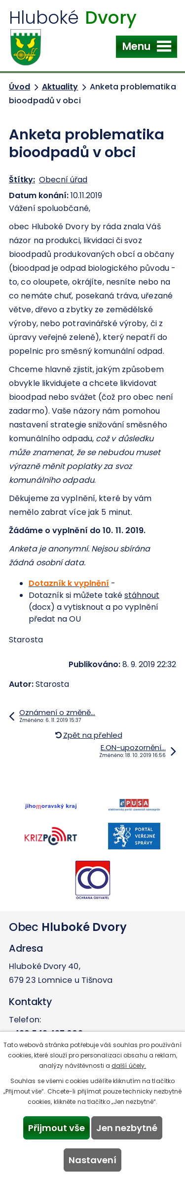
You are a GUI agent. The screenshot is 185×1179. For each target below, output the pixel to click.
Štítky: (22, 179)
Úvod (19, 86)
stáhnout (141, 595)
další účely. (128, 1065)
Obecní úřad (63, 179)
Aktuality (60, 86)
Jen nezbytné (126, 1128)
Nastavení (92, 1160)
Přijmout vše (56, 1128)
